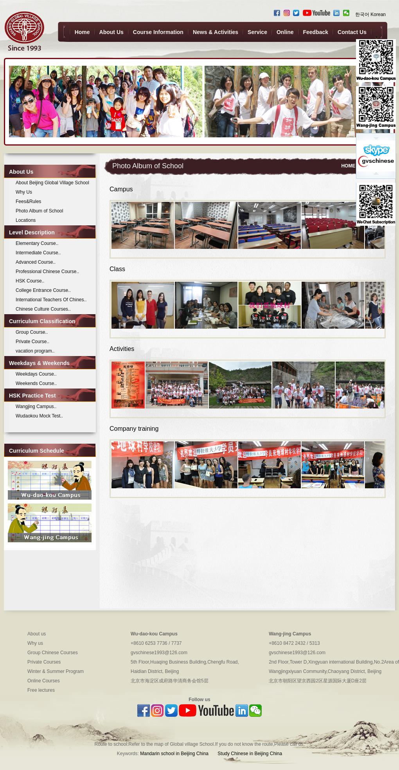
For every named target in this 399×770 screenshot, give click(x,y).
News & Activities (215, 32)
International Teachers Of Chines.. (51, 299)
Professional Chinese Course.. (47, 271)
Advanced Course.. (36, 262)
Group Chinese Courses (52, 652)
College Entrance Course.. (43, 290)
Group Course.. (32, 332)
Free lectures (41, 690)
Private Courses (44, 662)
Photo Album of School (39, 211)
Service (257, 32)
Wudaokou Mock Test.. (39, 416)
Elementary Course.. (37, 243)
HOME (348, 166)
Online (285, 32)
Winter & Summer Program (55, 671)
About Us (111, 32)
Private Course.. (32, 341)
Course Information (158, 32)
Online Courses (43, 681)
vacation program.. (35, 351)
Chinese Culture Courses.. (43, 309)
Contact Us (352, 32)
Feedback (316, 32)
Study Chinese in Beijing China (249, 753)
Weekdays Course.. (36, 374)
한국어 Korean (370, 14)
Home (82, 32)
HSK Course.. (30, 281)
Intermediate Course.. (38, 252)
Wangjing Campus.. (36, 406)
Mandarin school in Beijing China (174, 753)
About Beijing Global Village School (52, 182)
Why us (35, 643)
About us (36, 634)
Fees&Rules (28, 201)
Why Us (24, 192)
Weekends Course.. (36, 383)
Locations (26, 220)
